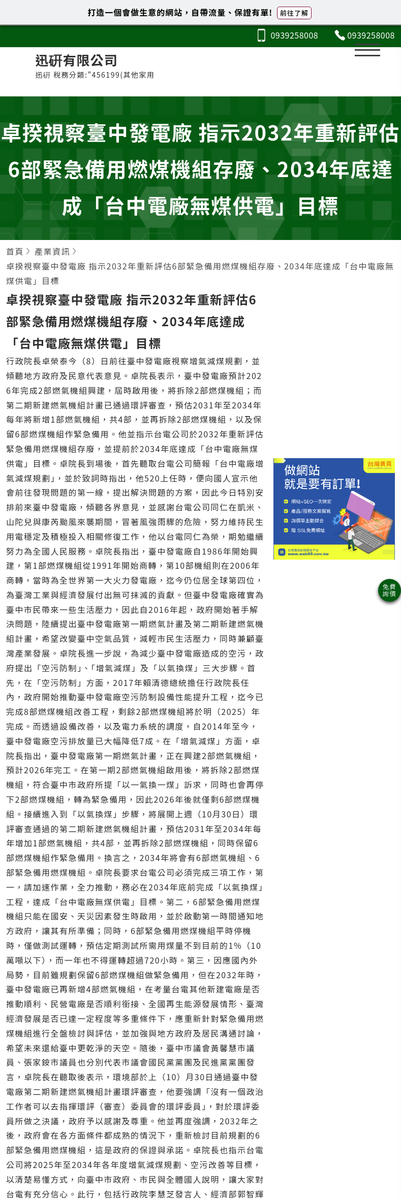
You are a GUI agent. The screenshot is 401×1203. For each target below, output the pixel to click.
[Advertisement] (334, 377)
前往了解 (294, 13)
